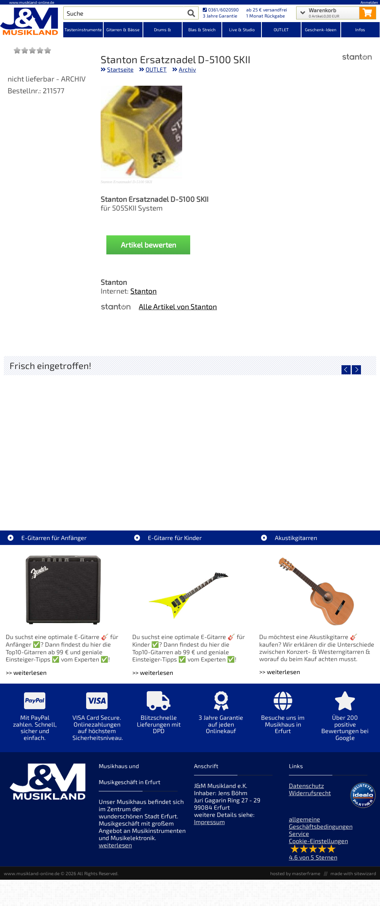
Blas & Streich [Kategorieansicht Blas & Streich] (202, 29)
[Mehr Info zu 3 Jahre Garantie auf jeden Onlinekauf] (221, 718)
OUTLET (156, 69)
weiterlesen (115, 844)
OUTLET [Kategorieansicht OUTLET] (281, 29)
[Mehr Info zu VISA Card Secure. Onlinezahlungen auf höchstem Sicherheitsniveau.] (97, 721)
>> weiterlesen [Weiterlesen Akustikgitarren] (279, 671)
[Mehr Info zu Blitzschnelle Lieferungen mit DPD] (159, 718)
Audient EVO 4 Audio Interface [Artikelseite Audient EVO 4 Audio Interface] (66, 494)
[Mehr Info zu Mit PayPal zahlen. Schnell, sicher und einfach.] (35, 721)
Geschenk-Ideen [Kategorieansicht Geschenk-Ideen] (321, 29)
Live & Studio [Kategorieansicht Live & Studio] (242, 29)
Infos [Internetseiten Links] (360, 29)
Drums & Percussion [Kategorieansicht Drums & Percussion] (162, 32)
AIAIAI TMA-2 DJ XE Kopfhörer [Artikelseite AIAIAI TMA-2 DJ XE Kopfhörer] (189, 494)
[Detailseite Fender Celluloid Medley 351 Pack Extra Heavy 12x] (313, 439)
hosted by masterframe (295, 873)
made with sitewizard (353, 873)
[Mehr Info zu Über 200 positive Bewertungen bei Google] (345, 721)
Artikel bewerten (148, 244)
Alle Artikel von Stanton (178, 306)
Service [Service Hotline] (299, 833)
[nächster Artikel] (356, 369)
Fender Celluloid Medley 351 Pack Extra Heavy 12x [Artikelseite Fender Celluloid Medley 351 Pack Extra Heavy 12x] (315, 494)
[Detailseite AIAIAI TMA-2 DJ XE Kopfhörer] (189, 439)
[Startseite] (31, 22)
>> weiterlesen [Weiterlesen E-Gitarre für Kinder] (152, 672)
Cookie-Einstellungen (318, 840)
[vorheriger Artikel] (346, 369)
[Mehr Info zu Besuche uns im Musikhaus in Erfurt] (283, 718)
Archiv (187, 69)
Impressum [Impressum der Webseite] (209, 821)
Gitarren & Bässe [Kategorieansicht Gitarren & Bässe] (122, 29)
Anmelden (369, 2)
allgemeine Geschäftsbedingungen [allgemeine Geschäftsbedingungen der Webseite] (321, 822)
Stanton (143, 290)
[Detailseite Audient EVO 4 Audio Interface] (66, 439)
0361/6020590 (221, 9)
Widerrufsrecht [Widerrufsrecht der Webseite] (310, 792)
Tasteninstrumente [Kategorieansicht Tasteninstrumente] (83, 29)
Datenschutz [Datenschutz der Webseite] (306, 785)
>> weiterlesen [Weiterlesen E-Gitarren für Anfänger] (26, 672)
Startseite (120, 69)
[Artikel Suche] (123, 12)
